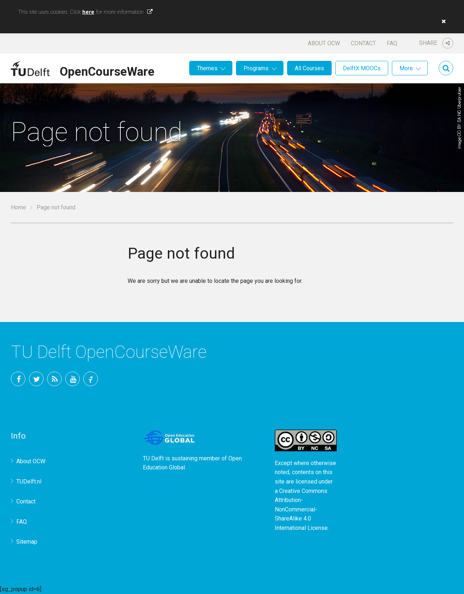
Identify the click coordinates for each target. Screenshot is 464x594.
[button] (442, 21)
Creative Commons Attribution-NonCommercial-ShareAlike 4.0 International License (301, 509)
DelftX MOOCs (362, 68)
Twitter (36, 379)
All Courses (309, 68)
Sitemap (26, 541)
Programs (256, 68)
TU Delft (90, 379)
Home (18, 207)
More (406, 68)
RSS (54, 379)
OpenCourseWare (107, 70)
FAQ (392, 43)
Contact (363, 43)
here (88, 12)
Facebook (18, 379)
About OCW (324, 43)
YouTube (72, 379)
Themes (207, 68)
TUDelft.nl (28, 481)
